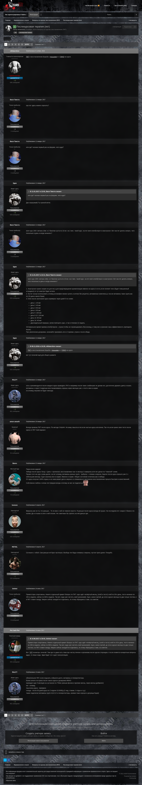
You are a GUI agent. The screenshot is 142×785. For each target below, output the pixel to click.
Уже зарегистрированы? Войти (16, 14)
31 (15, 660)
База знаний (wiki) (120, 5)
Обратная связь (11, 780)
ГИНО (62, 57)
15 (15, 409)
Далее (27, 44)
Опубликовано (35, 51)
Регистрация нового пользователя (38, 741)
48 (15, 213)
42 (15, 80)
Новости (107, 5)
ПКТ (27, 57)
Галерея (134, 5)
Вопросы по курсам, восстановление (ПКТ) (52, 29)
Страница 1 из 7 (40, 44)
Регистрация (34, 14)
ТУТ (30, 652)
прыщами (53, 57)
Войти (104, 741)
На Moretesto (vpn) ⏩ (92, 5)
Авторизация (117, 27)
